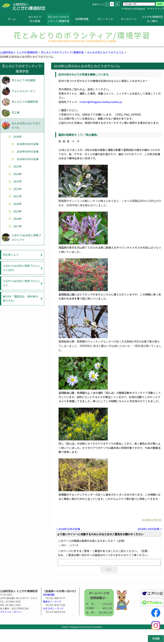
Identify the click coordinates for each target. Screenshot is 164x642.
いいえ (73, 545)
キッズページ (129, 19)
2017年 (17, 226)
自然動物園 (81, 19)
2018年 (17, 219)
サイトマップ (157, 8)
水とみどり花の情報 (34, 19)
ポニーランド (105, 19)
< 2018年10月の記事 (68, 529)
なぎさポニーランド (53, 609)
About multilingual (134, 8)
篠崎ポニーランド (52, 602)
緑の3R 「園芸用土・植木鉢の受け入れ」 (20, 298)
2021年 (17, 196)
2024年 (17, 174)
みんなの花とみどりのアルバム (105, 52)
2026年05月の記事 (28, 144)
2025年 (17, 166)
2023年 (17, 181)
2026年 (17, 136)
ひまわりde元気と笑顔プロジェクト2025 (21, 268)
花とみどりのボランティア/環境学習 (58, 19)
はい (63, 545)
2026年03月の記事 (28, 159)
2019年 (17, 211)
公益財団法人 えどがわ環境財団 (18, 52)
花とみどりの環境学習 (25, 102)
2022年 (17, 189)
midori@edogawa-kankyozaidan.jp (101, 102)
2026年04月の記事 (28, 151)
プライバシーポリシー (11, 612)
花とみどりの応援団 (23, 80)
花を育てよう (11, 255)
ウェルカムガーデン (23, 91)
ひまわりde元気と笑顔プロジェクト (26, 237)
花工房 (16, 112)
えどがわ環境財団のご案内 (152, 19)
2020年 (17, 204)
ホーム (12, 19)
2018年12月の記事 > (149, 529)
